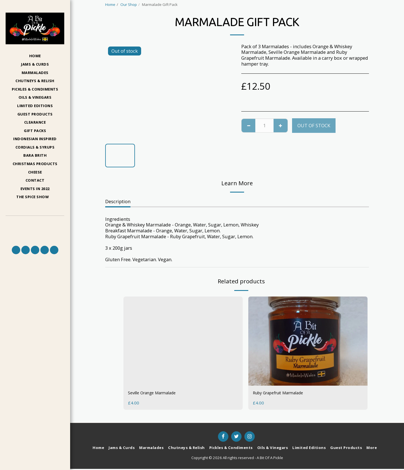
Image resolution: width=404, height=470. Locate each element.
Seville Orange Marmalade (156, 393)
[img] (308, 341)
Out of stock (313, 125)
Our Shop (128, 4)
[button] (35, 197)
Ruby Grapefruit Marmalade (283, 393)
